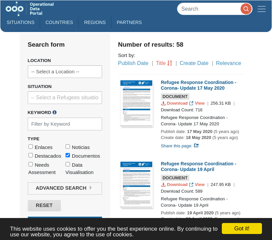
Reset (44, 205)
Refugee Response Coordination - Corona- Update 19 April (199, 166)
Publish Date (133, 63)
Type (33, 138)
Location (39, 60)
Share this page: (180, 145)
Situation (40, 86)
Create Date (194, 63)
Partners (129, 22)
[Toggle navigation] (262, 8)
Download (175, 103)
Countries (59, 22)
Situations (20, 22)
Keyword (42, 112)
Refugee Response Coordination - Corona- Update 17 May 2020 (199, 85)
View (197, 103)
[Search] (215, 9)
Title (161, 63)
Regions (95, 22)
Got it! (241, 228)
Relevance (228, 63)
